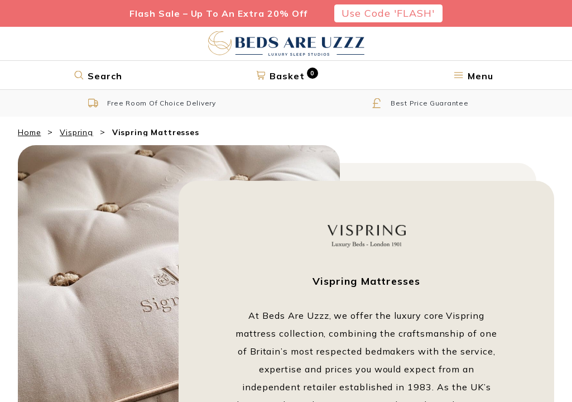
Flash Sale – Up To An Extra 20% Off (218, 13)
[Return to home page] (286, 43)
